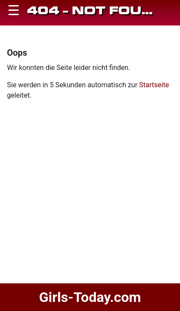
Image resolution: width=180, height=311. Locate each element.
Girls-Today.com (90, 297)
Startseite (154, 85)
